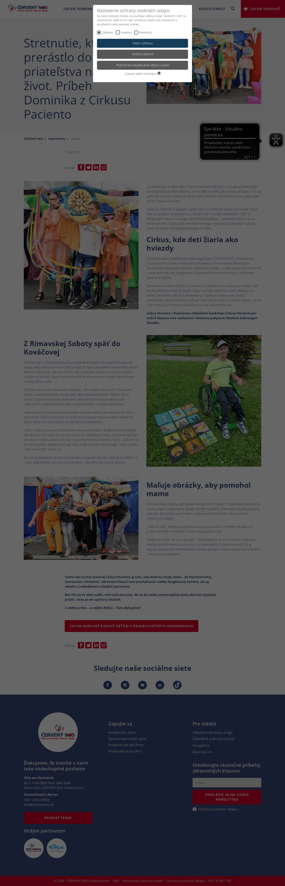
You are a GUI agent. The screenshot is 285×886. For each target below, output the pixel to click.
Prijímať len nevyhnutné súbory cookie (142, 65)
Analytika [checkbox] (126, 32)
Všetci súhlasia (142, 43)
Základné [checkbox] (107, 32)
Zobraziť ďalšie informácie (142, 74)
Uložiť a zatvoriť (142, 54)
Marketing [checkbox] (145, 32)
